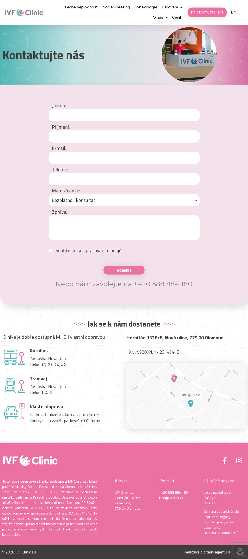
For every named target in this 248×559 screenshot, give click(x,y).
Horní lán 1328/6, (128, 497)
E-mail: (59, 148)
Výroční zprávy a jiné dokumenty (219, 524)
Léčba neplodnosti (82, 7)
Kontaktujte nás (43, 54)
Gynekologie (146, 7)
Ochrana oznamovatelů (221, 532)
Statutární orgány (217, 516)
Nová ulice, (123, 503)
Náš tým (210, 497)
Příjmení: (61, 127)
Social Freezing (116, 7)
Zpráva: (59, 212)
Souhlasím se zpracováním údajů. (89, 250)
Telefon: (60, 169)
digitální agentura (215, 552)
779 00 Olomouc (127, 508)
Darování (172, 7)
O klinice (210, 503)
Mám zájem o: (66, 190)
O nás (160, 17)
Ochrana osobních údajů (221, 511)
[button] (207, 12)
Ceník (177, 17)
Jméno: (59, 105)
